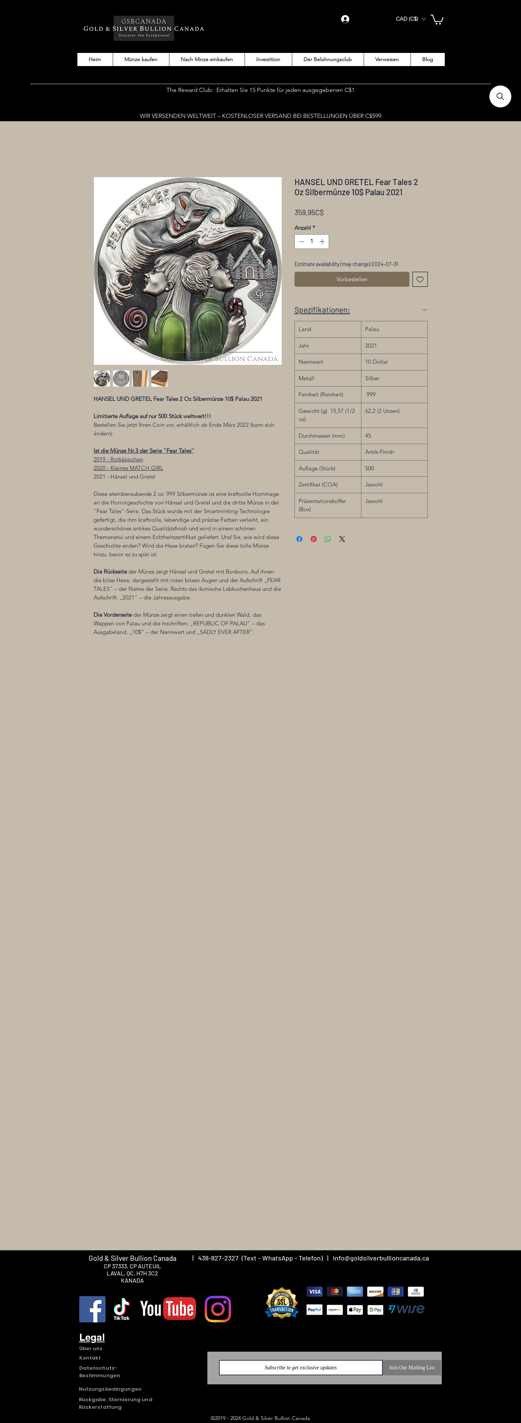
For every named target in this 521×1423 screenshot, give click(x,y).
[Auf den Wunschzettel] (420, 279)
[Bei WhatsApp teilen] (327, 539)
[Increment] (323, 241)
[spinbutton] (311, 241)
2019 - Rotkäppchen (118, 459)
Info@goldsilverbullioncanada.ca (381, 1258)
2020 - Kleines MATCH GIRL (128, 467)
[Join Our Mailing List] (412, 1367)
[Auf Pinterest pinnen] (313, 539)
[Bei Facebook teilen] (299, 539)
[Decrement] (301, 241)
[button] (411, 19)
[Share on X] (342, 539)
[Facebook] (92, 1309)
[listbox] (411, 19)
